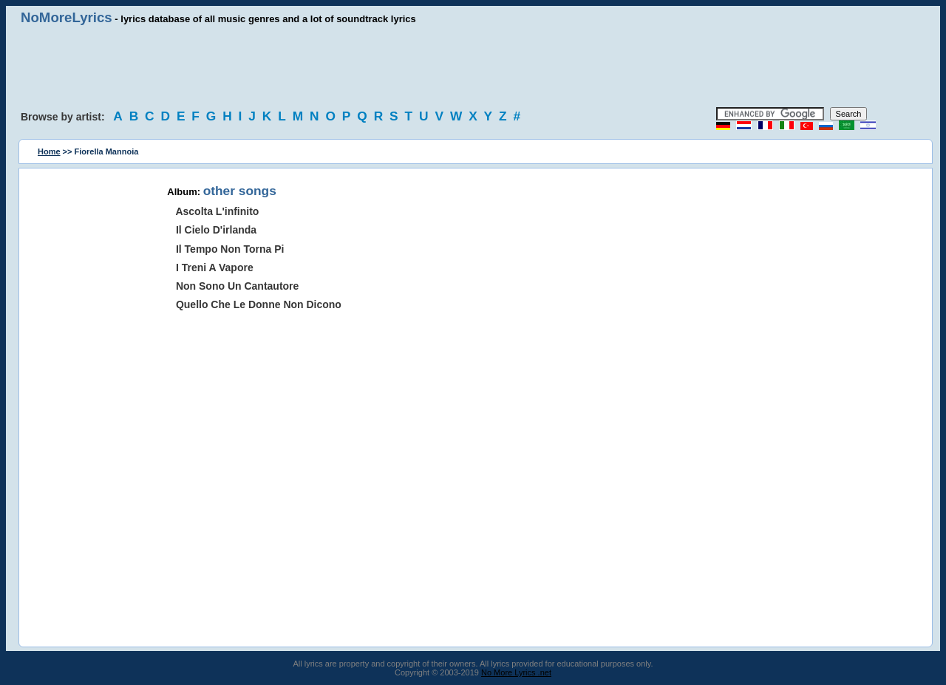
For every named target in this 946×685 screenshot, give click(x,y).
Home (49, 151)
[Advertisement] (473, 66)
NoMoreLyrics (66, 17)
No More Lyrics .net (516, 672)
